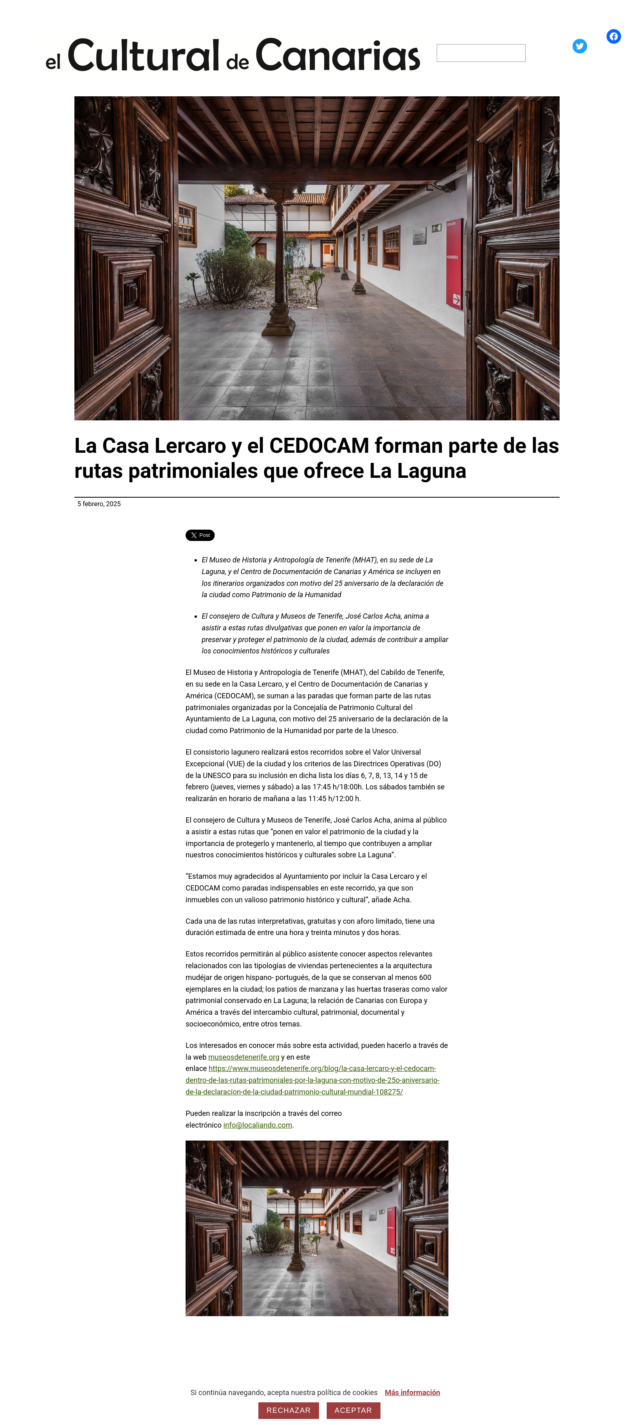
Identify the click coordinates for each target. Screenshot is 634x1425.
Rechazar (288, 1410)
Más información (412, 1392)
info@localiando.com (257, 1125)
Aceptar (353, 1410)
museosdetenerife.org (243, 1057)
